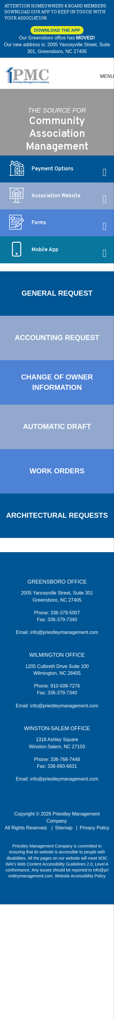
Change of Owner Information (57, 382)
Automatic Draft (57, 426)
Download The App (57, 30)
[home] (26, 75)
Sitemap (64, 827)
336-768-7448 (65, 759)
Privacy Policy (94, 827)
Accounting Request (57, 338)
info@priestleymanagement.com (64, 632)
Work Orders (57, 471)
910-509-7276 (65, 685)
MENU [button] (107, 76)
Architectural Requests (57, 515)
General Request (57, 293)
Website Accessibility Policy (80, 876)
